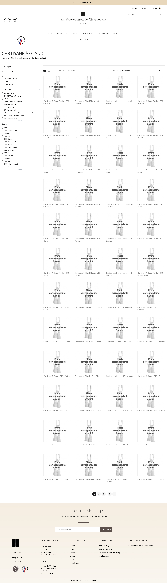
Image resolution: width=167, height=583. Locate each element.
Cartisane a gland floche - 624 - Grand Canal (150, 274)
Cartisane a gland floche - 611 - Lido (119, 171)
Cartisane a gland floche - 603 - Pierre (119, 102)
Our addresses (50, 540)
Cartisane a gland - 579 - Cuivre (88, 445)
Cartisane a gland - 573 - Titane (150, 376)
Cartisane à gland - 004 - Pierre (88, 479)
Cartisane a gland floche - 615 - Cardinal (119, 205)
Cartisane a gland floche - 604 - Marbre (150, 102)
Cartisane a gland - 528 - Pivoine (151, 342)
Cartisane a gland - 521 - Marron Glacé (57, 308)
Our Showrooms (138, 540)
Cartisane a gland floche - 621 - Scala (56, 274)
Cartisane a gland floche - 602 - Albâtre (88, 102)
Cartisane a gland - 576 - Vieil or (120, 410)
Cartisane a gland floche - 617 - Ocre (56, 239)
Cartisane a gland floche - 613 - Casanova (56, 205)
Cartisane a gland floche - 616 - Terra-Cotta (150, 205)
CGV (73, 580)
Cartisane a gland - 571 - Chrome (89, 376)
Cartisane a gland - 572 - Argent (119, 376)
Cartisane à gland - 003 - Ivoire (56, 479)
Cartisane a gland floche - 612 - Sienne (150, 171)
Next (114, 494)
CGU (94, 580)
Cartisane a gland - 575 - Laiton (88, 410)
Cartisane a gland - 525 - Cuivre (56, 342)
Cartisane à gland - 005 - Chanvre (116, 480)
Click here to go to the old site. (83, 2)
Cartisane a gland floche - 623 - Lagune (119, 274)
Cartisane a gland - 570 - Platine (56, 376)
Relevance (141, 70)
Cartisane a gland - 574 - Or (55, 410)
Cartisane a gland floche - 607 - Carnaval (119, 136)
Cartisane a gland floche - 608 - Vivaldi (150, 136)
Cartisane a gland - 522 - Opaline (88, 307)
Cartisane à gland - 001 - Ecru (118, 445)
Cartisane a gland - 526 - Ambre (88, 342)
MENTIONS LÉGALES (83, 580)
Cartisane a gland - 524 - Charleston (147, 308)
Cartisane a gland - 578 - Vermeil (57, 445)
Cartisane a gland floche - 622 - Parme (88, 274)
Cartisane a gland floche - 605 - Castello (56, 136)
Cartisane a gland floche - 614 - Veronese (88, 205)
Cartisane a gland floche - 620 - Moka (150, 239)
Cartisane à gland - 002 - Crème (150, 445)
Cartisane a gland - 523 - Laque (119, 307)
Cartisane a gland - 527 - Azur (118, 342)
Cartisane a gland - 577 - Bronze (151, 410)
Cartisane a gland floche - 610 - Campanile (88, 171)
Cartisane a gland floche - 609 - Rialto (56, 171)
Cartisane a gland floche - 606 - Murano (88, 136)
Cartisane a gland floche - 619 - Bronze (119, 239)
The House (105, 540)
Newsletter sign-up (83, 511)
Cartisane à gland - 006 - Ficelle (150, 479)
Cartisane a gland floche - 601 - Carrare (56, 102)
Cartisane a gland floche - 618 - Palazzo (88, 239)
